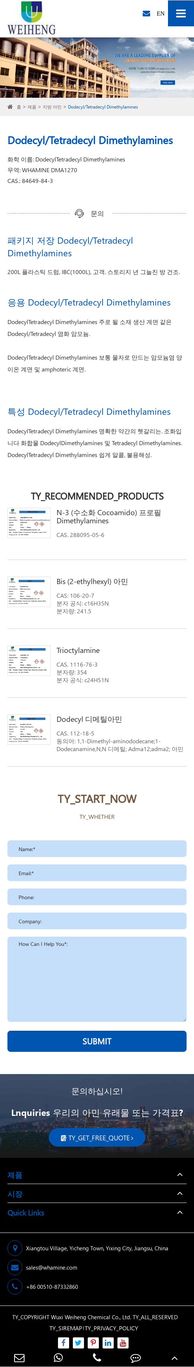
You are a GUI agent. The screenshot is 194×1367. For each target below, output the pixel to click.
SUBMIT (97, 1041)
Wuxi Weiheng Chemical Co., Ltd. (91, 1317)
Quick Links (25, 1212)
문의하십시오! (97, 1090)
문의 (97, 213)
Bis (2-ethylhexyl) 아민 (92, 581)
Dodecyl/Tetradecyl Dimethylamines (103, 107)
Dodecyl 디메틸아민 (89, 718)
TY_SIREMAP (65, 1328)
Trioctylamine (78, 650)
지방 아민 (52, 107)
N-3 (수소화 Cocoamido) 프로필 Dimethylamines (108, 516)
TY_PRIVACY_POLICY (111, 1328)
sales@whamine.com (42, 1267)
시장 (14, 1193)
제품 (32, 107)
